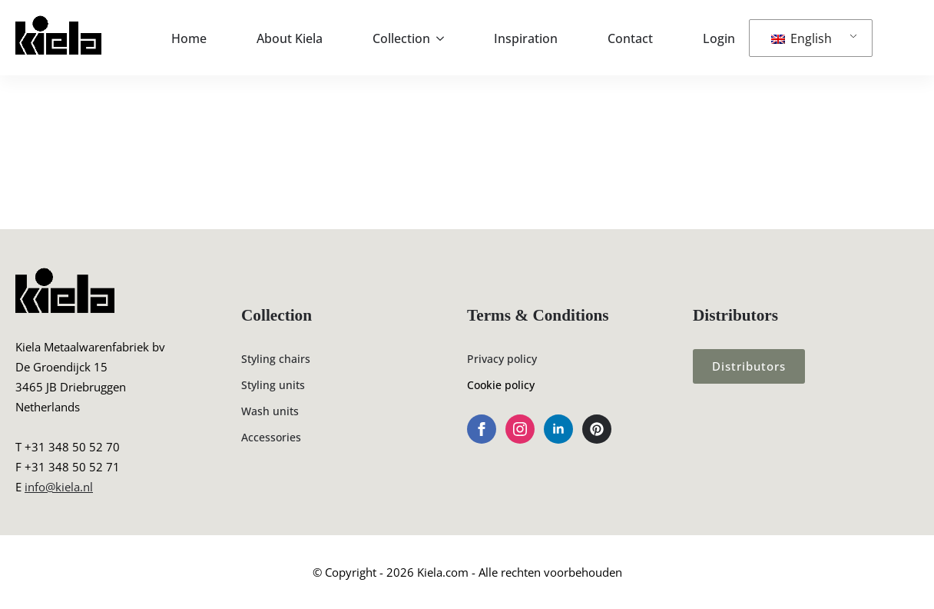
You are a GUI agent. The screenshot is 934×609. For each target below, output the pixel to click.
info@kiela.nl (59, 486)
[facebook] (481, 429)
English (801, 38)
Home (189, 38)
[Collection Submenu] (444, 38)
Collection (401, 38)
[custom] (596, 429)
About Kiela (290, 38)
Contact (630, 38)
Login (719, 38)
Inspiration (526, 38)
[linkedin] (558, 429)
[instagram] (520, 429)
